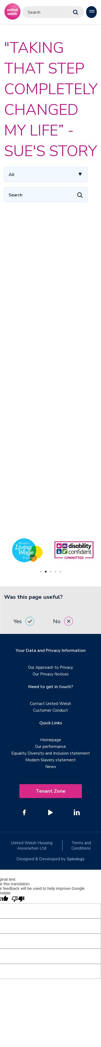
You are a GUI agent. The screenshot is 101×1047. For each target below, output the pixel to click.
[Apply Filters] (80, 195)
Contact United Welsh (50, 703)
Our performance (50, 746)
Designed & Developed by (50, 859)
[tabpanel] (74, 550)
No (63, 621)
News (50, 766)
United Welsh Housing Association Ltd (32, 845)
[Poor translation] (18, 899)
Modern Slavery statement (50, 760)
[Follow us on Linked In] (77, 812)
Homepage (50, 740)
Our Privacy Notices (51, 674)
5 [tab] (60, 571)
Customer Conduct (50, 710)
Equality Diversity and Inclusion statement (50, 753)
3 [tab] (50, 571)
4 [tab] (55, 571)
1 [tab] (41, 571)
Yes (23, 621)
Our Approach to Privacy (50, 667)
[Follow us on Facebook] (24, 812)
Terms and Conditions (81, 845)
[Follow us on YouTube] (50, 812)
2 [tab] (46, 571)
